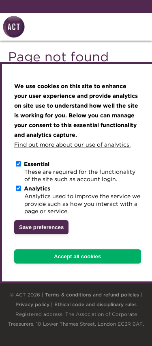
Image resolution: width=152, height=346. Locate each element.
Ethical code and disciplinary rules (95, 304)
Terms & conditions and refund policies (92, 295)
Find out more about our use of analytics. (72, 144)
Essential (36, 164)
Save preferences (41, 227)
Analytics (37, 188)
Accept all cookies (77, 256)
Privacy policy (32, 304)
